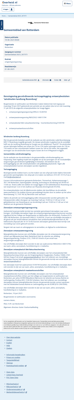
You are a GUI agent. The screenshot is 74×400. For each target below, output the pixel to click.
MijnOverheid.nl (12, 384)
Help (8, 345)
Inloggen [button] (5, 9)
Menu (68, 3)
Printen (57, 80)
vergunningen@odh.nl (32, 257)
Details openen (1, 25)
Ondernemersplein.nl (14, 389)
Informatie (46, 80)
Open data (10, 372)
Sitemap (9, 363)
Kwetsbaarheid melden (15, 366)
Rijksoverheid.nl (12, 387)
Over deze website (13, 337)
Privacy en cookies (13, 357)
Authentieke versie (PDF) (30, 80)
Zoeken (9, 348)
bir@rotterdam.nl (14, 177)
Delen (67, 80)
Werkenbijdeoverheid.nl (15, 392)
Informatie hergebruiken (15, 355)
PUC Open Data (12, 377)
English (9, 343)
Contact (9, 340)
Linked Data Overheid (14, 375)
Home (4, 16)
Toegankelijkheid (12, 360)
